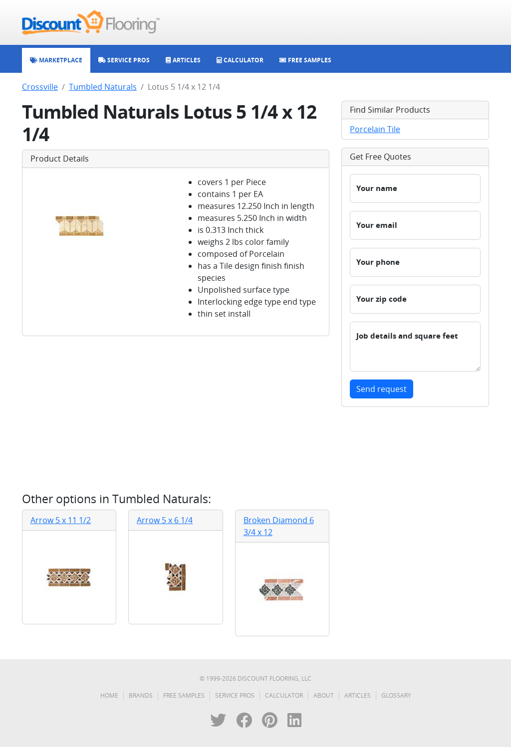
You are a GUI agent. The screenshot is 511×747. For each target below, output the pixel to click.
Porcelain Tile (375, 129)
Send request (381, 388)
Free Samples (184, 695)
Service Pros (235, 695)
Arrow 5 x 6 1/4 (165, 520)
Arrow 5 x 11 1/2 (60, 520)
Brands (141, 695)
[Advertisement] (175, 414)
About (323, 695)
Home (109, 695)
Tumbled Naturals (103, 86)
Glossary (396, 695)
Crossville (40, 86)
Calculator (284, 695)
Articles (357, 695)
